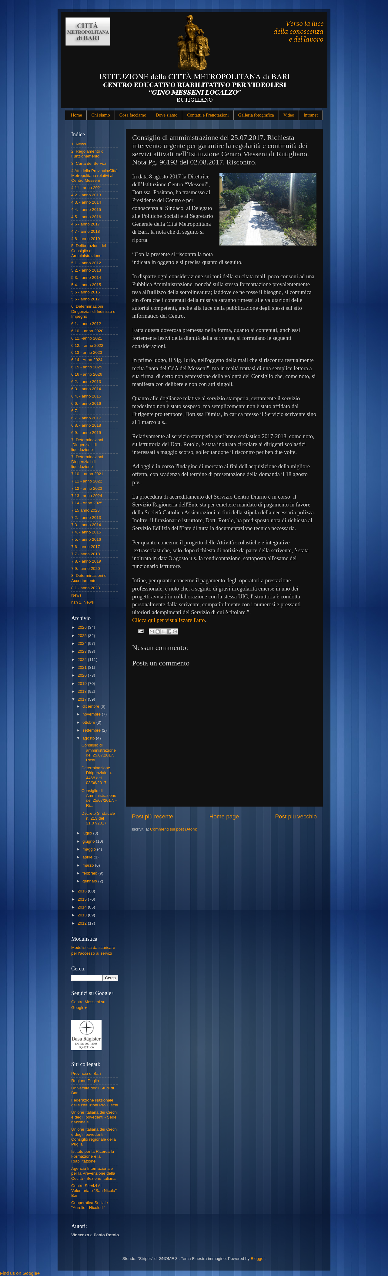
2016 (83, 891)
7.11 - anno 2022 (86, 481)
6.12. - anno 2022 (87, 345)
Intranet (310, 115)
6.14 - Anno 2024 (86, 359)
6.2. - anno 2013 (86, 381)
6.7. (74, 410)
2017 (83, 699)
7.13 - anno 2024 (86, 495)
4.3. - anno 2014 (86, 202)
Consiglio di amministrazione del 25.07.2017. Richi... (99, 752)
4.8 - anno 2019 (85, 238)
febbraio (90, 873)
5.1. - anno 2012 (86, 263)
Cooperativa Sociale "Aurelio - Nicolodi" (89, 1205)
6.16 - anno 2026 (86, 374)
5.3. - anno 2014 (86, 277)
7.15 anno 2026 (85, 510)
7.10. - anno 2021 (87, 474)
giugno (89, 841)
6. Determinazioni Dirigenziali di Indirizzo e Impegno (93, 311)
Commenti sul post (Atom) (173, 829)
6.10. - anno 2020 (87, 331)
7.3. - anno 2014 (86, 525)
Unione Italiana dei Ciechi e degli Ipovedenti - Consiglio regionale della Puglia (94, 1136)
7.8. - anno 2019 (86, 561)
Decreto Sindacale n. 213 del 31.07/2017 (98, 818)
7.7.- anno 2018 (85, 554)
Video (288, 115)
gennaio (90, 881)
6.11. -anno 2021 (86, 338)
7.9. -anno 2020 (85, 568)
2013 (83, 915)
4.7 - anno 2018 (85, 231)
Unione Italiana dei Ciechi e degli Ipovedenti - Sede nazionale (94, 1117)
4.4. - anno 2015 (86, 209)
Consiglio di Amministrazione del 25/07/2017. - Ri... (99, 798)
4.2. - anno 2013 (86, 195)
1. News (78, 144)
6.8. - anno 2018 (86, 425)
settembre (92, 730)
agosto (89, 738)
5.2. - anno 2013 (86, 270)
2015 (83, 899)
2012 (83, 923)
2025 (83, 635)
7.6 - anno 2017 (85, 546)
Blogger (258, 1258)
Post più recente (152, 816)
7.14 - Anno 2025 (86, 503)
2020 (83, 675)
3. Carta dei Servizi (88, 163)
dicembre (91, 706)
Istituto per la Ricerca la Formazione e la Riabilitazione (92, 1156)
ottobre (89, 722)
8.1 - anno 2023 (85, 588)
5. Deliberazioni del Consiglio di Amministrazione (88, 250)
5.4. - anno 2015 (86, 285)
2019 (83, 683)
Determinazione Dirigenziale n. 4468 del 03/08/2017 (97, 775)
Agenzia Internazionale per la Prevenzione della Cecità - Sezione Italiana (93, 1173)
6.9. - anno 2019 (86, 432)
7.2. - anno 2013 (86, 517)
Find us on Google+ (20, 1273)
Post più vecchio (296, 816)
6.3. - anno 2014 (86, 389)
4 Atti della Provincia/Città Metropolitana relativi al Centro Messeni (94, 175)
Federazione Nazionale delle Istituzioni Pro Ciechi (94, 1102)
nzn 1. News (82, 602)
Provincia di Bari (86, 1073)
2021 (83, 667)
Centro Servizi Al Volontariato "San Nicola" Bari (94, 1190)
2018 (83, 691)
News (76, 595)
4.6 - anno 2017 (85, 224)
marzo (88, 865)
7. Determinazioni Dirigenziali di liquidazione (87, 462)
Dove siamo (166, 115)
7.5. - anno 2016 (86, 539)
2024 (83, 643)
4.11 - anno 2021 (86, 187)
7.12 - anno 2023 (86, 488)
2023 (83, 651)
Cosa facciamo (132, 115)
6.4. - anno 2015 (86, 396)
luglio (87, 833)
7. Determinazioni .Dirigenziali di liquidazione (87, 445)
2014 (83, 907)
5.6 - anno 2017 (85, 299)
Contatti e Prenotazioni (208, 115)
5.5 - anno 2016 (85, 292)
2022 (83, 659)
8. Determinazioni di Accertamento (89, 578)
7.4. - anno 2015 (86, 532)
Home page (224, 816)
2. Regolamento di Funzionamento (88, 153)
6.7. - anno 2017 (86, 418)
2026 (83, 627)
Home (76, 115)
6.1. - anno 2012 (86, 323)
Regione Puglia (85, 1080)
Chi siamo (100, 115)
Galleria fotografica (256, 115)
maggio (89, 849)
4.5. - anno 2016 (86, 217)
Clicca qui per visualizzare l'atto (168, 620)
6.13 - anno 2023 (86, 352)
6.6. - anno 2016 (86, 403)
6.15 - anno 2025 (86, 367)
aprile (88, 857)
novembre (92, 714)
